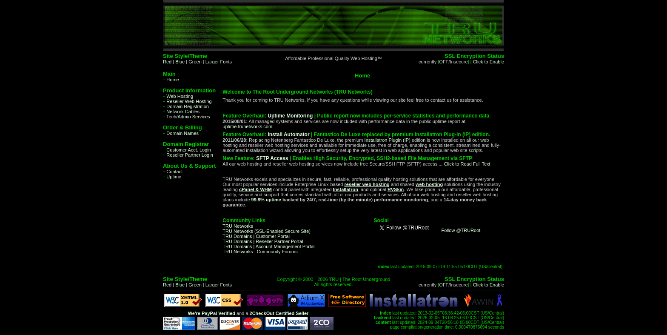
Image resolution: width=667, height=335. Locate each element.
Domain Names (181, 133)
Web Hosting (178, 96)
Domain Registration (186, 106)
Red (167, 61)
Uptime (172, 176)
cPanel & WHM (255, 189)
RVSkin (396, 189)
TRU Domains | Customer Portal (256, 236)
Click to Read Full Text (467, 163)
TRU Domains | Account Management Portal (268, 246)
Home (171, 79)
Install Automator (288, 134)
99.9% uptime (266, 199)
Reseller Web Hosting (187, 101)
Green (195, 61)
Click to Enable (488, 61)
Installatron (345, 189)
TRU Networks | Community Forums (259, 251)
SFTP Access (272, 158)
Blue (180, 61)
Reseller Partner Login (188, 154)
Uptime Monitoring (290, 116)
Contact (172, 171)
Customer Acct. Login (187, 149)
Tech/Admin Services (186, 116)
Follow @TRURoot (461, 230)
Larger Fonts (218, 61)
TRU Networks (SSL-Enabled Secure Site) (266, 231)
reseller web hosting (366, 184)
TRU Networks (237, 226)
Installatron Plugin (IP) (387, 140)
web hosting (429, 184)
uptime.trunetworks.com (247, 126)
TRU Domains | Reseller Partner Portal (262, 241)
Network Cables (181, 111)
